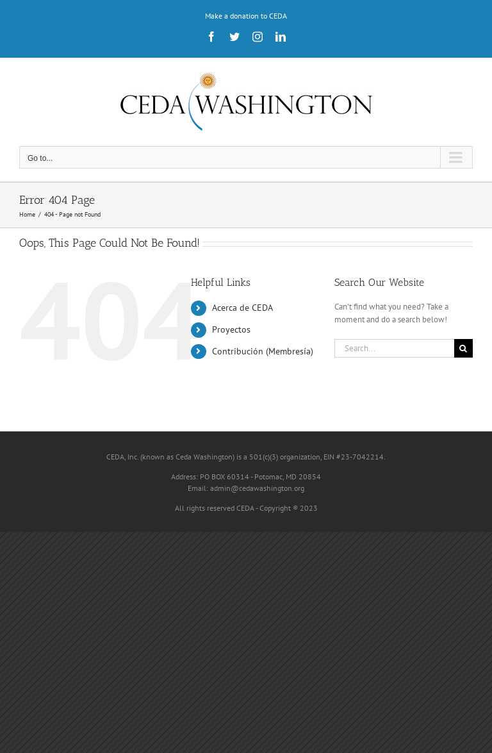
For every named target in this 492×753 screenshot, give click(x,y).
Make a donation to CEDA (246, 16)
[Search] (463, 348)
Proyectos (231, 329)
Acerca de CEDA (242, 307)
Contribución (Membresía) (262, 351)
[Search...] (394, 348)
